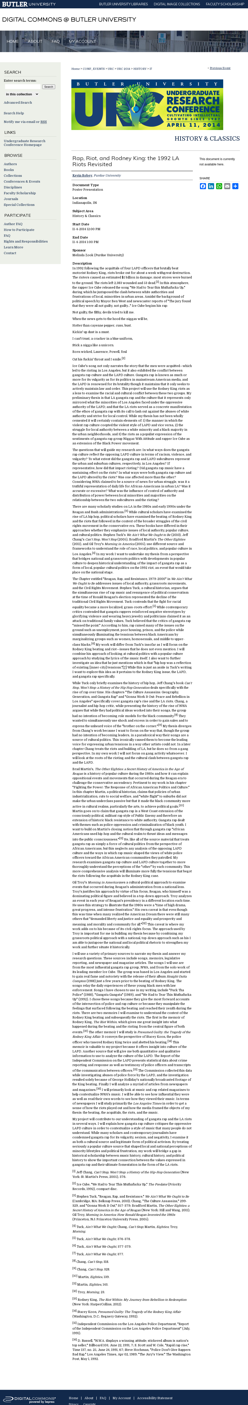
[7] (125, 667)
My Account (122, 1398)
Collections (13, 176)
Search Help (14, 113)
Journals (11, 199)
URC (111, 69)
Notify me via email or (25, 122)
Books (9, 170)
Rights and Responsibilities (26, 241)
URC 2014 (124, 69)
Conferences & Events (22, 181)
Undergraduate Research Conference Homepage (24, 143)
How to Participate (19, 230)
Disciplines (13, 187)
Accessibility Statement (155, 1398)
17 (151, 69)
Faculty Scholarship (20, 193)
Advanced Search (18, 102)
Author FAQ (13, 224)
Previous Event (220, 68)
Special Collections (19, 205)
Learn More (13, 247)
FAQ (7, 235)
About (89, 1398)
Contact (10, 253)
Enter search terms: (20, 80)
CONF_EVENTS (94, 69)
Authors (10, 164)
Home (75, 69)
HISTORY (140, 69)
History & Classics (207, 138)
